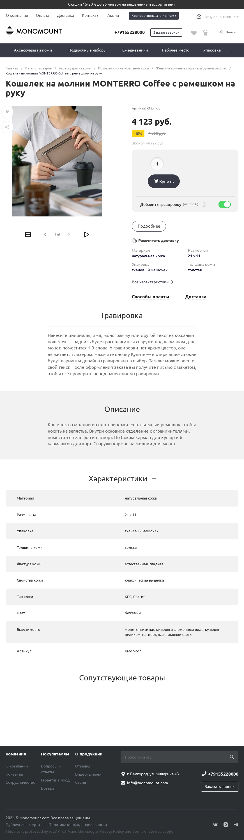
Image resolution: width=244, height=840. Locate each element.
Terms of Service (147, 831)
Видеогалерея (88, 774)
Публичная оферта (23, 824)
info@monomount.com (147, 783)
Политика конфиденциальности (78, 824)
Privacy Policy (111, 831)
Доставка (65, 15)
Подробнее (149, 226)
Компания (16, 754)
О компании (17, 15)
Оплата (42, 15)
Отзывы (82, 766)
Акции (113, 15)
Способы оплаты (150, 296)
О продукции (88, 754)
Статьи (81, 782)
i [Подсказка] (204, 205)
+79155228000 (129, 32)
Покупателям (55, 754)
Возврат (48, 788)
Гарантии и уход (55, 780)
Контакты (91, 15)
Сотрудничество (20, 782)
